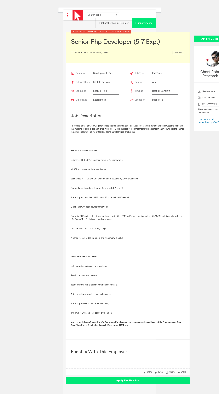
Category (80, 73)
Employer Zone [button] (143, 23)
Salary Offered (83, 82)
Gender (138, 82)
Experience (81, 99)
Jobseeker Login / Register (113, 23)
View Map (178, 53)
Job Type (139, 73)
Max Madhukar (209, 91)
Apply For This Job (127, 380)
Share (149, 372)
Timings (139, 91)
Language (81, 91)
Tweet (160, 372)
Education (140, 99)
